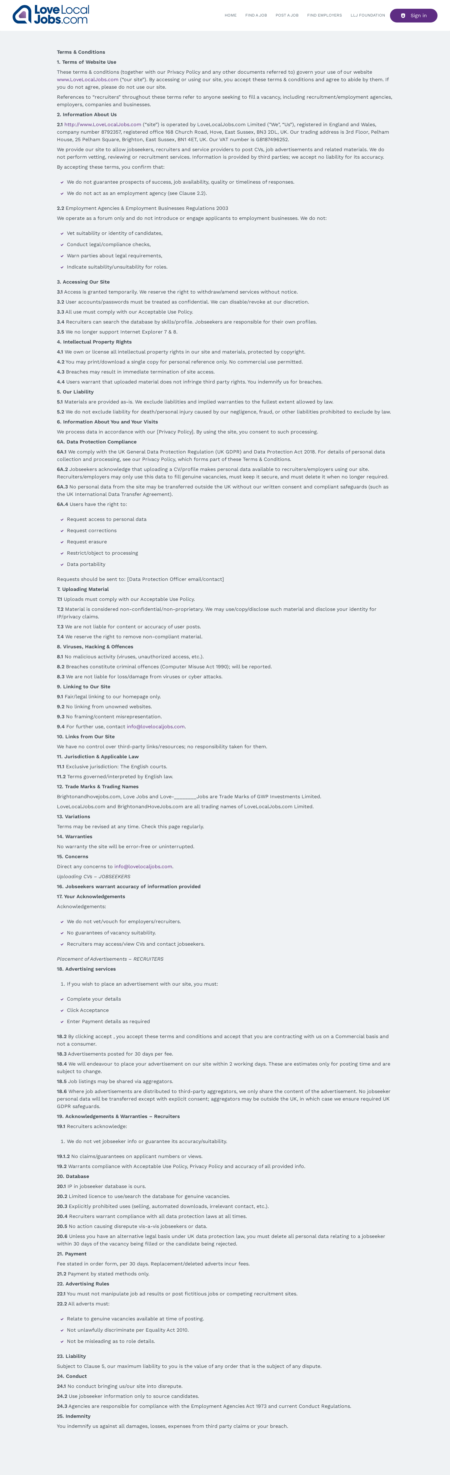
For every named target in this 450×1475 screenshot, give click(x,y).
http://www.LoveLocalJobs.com (102, 124)
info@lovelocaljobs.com (156, 727)
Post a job (287, 15)
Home (231, 15)
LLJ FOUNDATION (368, 15)
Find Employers (324, 15)
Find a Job (256, 15)
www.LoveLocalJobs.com (87, 79)
